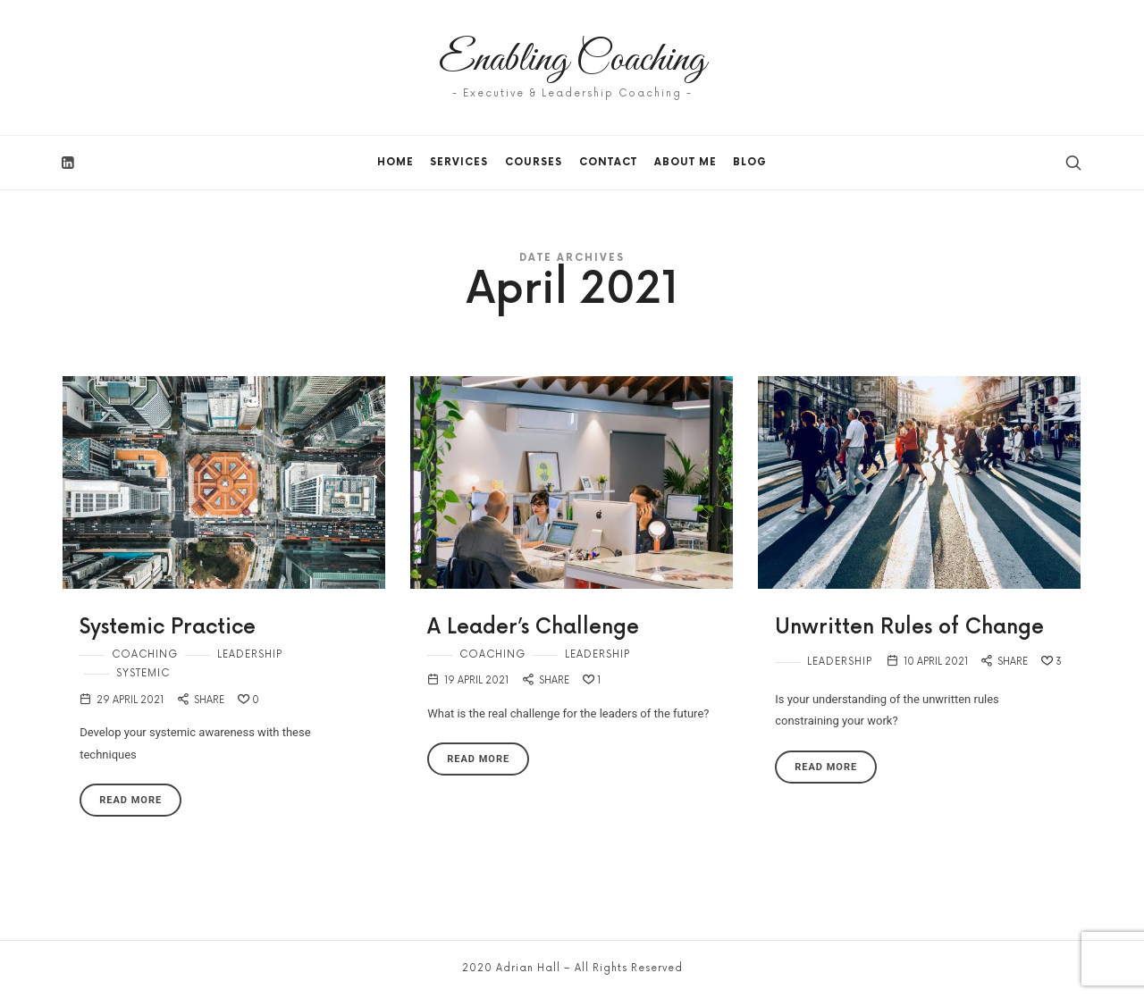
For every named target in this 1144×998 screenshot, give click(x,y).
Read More (130, 800)
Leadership (249, 654)
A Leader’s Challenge (533, 628)
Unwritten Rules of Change (909, 628)
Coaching (145, 654)
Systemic (143, 673)
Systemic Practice (168, 628)
